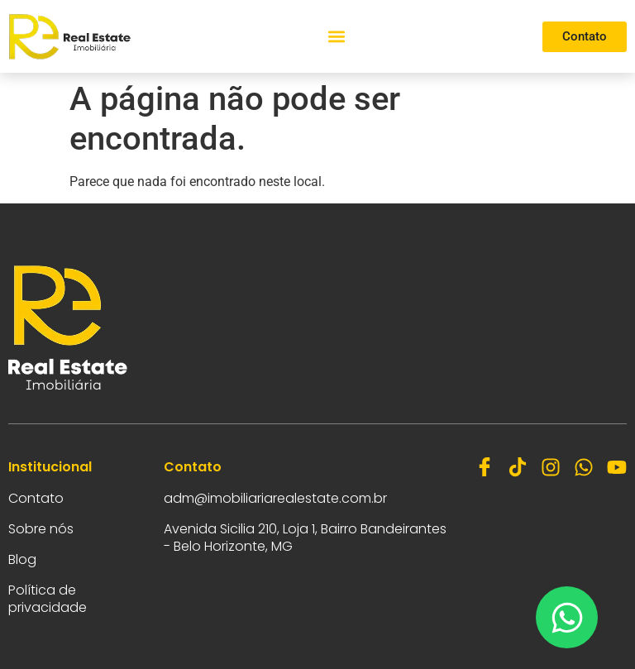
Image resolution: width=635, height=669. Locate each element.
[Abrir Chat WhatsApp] (567, 617)
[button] (337, 36)
